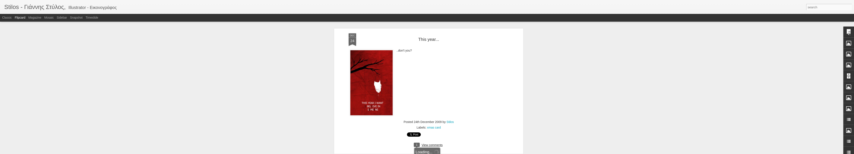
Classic (7, 17)
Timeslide (92, 17)
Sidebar (62, 17)
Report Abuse (453, 151)
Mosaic (49, 17)
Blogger (440, 151)
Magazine (34, 17)
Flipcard (20, 17)
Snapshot (76, 17)
